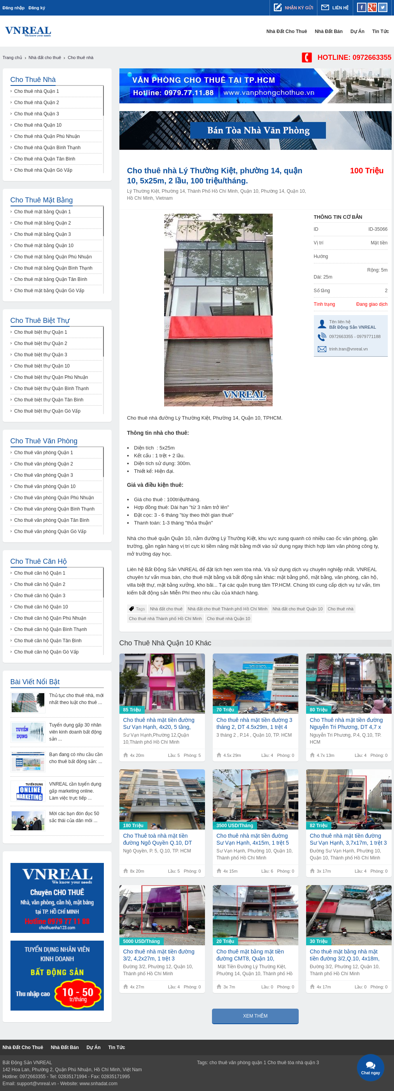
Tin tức (383, 31)
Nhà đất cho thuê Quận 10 (298, 608)
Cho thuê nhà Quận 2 (36, 102)
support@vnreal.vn (36, 1083)
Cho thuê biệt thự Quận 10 (42, 366)
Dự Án (360, 31)
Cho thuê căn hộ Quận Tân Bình (48, 640)
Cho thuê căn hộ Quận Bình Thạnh (50, 629)
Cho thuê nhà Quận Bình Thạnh (47, 147)
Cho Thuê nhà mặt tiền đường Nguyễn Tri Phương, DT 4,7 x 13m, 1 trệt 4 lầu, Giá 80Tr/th (346, 723)
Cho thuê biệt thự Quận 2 (40, 343)
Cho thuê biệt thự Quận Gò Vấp (47, 411)
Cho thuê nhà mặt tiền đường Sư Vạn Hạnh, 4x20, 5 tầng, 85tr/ (158, 723)
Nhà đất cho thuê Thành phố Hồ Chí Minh (228, 608)
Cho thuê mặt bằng (42, 200)
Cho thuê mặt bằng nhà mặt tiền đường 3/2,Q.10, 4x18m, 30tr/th (345, 955)
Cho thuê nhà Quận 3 (36, 114)
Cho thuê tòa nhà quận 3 (293, 1062)
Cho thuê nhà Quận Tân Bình (44, 159)
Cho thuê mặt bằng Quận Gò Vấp (49, 290)
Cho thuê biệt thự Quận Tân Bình (49, 400)
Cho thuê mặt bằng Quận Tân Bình (51, 279)
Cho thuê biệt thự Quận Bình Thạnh (51, 388)
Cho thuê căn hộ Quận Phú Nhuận (50, 618)
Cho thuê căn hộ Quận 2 (39, 584)
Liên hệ (334, 7)
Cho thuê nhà (341, 608)
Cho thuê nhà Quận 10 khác (165, 643)
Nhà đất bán (331, 31)
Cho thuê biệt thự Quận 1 (40, 332)
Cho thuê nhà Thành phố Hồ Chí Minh (165, 618)
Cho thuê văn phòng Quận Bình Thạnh (54, 509)
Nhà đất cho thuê (289, 31)
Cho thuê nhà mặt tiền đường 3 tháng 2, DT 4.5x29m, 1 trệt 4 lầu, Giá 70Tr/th (254, 723)
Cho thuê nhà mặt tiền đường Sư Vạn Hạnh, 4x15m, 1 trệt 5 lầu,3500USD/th (253, 839)
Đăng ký (36, 7)
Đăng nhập (14, 7)
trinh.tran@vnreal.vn (348, 349)
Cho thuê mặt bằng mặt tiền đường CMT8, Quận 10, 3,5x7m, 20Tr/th (250, 955)
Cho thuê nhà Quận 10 (228, 618)
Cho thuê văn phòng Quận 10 (45, 486)
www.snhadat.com (98, 1083)
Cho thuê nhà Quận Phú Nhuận (47, 136)
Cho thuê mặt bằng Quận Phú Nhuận (53, 257)
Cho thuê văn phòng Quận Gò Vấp (50, 531)
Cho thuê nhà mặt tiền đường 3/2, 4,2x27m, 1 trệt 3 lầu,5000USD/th (158, 955)
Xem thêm (255, 1016)
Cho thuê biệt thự (40, 320)
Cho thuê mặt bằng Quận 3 (42, 234)
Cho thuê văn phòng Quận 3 (43, 475)
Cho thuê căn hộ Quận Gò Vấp (46, 652)
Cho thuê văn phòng (44, 441)
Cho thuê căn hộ (39, 561)
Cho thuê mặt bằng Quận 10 (44, 245)
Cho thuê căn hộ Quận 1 (39, 573)
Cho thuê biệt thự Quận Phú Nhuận (51, 377)
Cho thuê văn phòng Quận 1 (43, 452)
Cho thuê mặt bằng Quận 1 (42, 211)
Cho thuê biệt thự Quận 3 (40, 354)
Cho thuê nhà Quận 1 (36, 91)
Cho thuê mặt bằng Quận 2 (42, 223)
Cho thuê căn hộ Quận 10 (41, 607)
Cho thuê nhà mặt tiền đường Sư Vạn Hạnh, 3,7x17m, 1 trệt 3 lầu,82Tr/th (348, 839)
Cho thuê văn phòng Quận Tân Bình (51, 520)
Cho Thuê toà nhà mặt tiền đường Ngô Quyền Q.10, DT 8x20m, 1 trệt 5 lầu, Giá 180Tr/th (157, 839)
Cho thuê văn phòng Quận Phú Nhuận (54, 497)
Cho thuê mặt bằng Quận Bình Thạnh (53, 268)
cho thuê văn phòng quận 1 (238, 1062)
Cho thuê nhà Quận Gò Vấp (43, 170)
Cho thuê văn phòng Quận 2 (43, 464)
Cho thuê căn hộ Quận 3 (39, 595)
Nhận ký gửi (293, 7)
